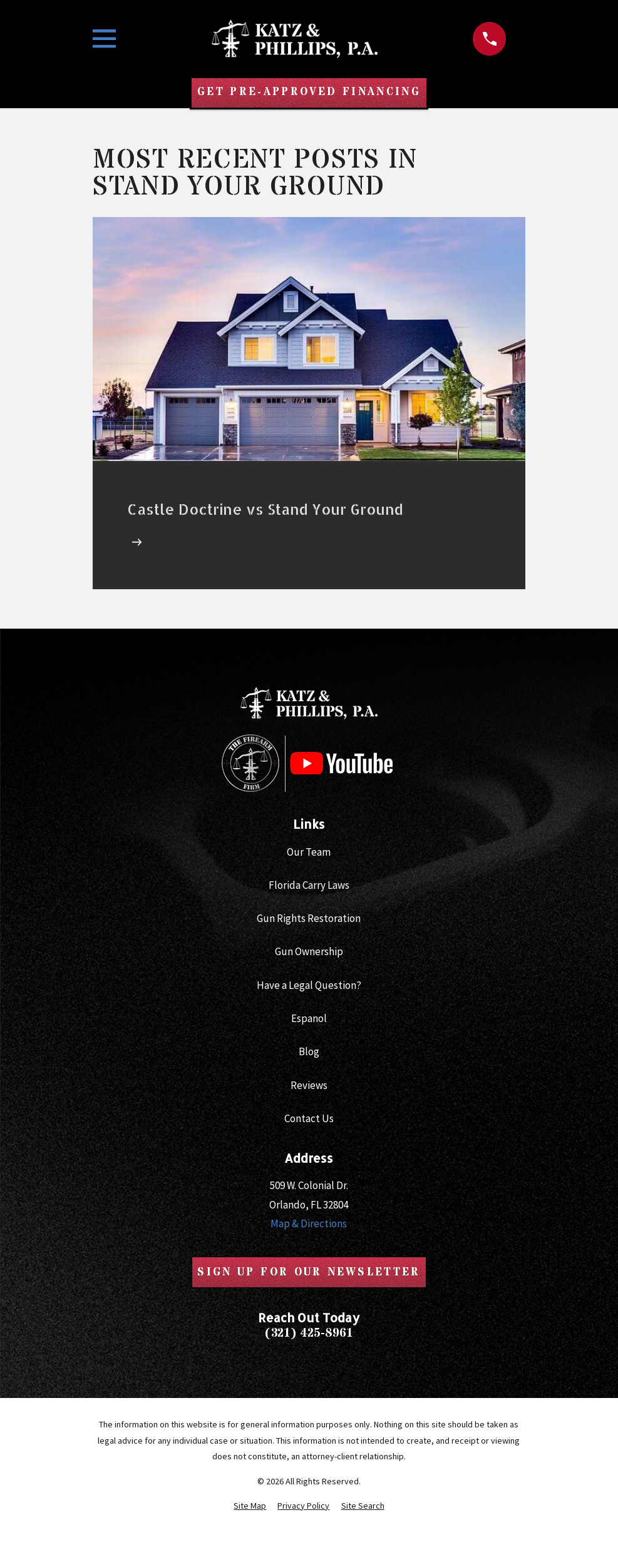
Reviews (309, 1085)
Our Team (309, 852)
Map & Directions (308, 1224)
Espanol (309, 1019)
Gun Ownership (309, 952)
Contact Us (309, 1118)
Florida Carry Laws (309, 886)
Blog (309, 1052)
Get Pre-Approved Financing (309, 92)
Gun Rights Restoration (309, 919)
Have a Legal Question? (309, 985)
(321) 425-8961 (308, 1333)
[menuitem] (250, 1506)
